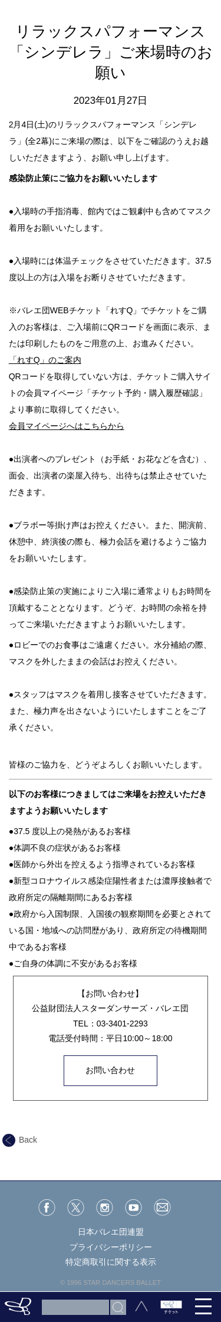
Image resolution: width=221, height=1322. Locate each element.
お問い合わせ (110, 1070)
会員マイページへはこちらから (66, 426)
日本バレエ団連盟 (111, 1231)
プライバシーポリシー (111, 1247)
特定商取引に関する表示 (110, 1262)
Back (19, 1139)
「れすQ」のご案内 (45, 360)
